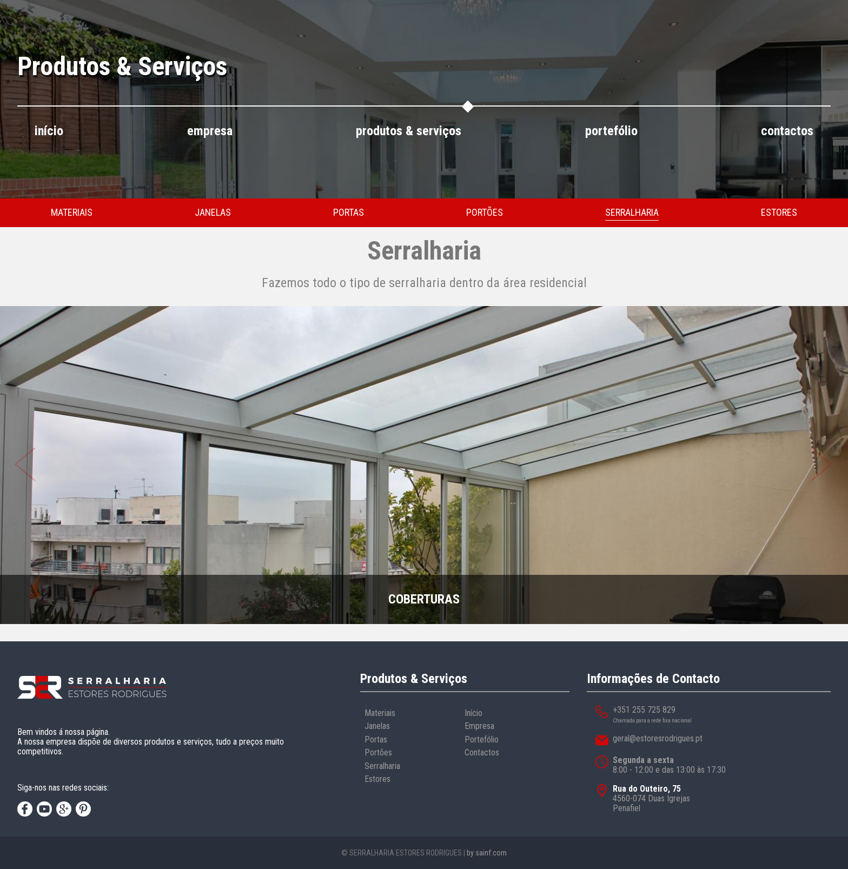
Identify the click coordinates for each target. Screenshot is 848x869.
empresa (210, 131)
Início (473, 713)
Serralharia (382, 766)
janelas (213, 212)
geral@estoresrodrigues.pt (658, 738)
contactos (787, 131)
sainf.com (491, 852)
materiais (71, 212)
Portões (378, 752)
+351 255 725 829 (644, 710)
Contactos (482, 752)
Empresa (479, 726)
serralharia (632, 212)
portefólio (611, 131)
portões (484, 212)
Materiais (380, 713)
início (49, 131)
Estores (377, 779)
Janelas (377, 726)
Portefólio (482, 739)
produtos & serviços (408, 131)
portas (348, 212)
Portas (376, 739)
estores (779, 212)
